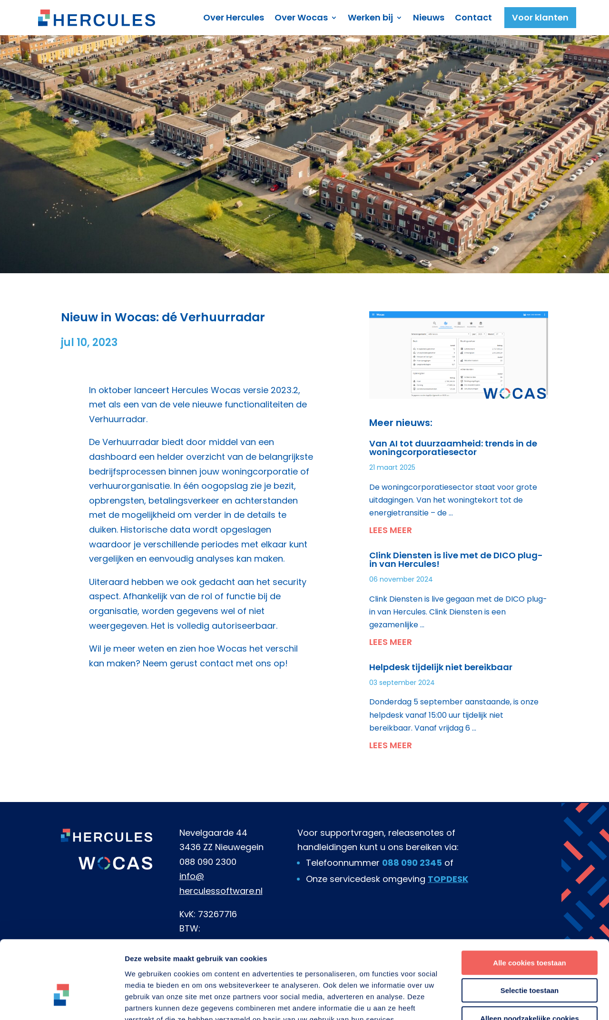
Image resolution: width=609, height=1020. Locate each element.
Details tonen (514, 1001)
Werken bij (370, 17)
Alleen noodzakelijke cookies (529, 959)
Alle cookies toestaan (529, 904)
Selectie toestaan (530, 932)
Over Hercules (233, 17)
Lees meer (390, 530)
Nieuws (428, 17)
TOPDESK (448, 879)
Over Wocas (301, 17)
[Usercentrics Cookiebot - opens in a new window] (61, 1001)
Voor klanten (540, 17)
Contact (473, 17)
